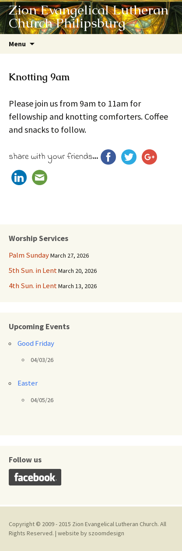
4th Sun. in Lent (33, 285)
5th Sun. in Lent (33, 270)
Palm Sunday (29, 255)
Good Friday (36, 343)
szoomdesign (106, 533)
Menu (17, 43)
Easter (28, 383)
